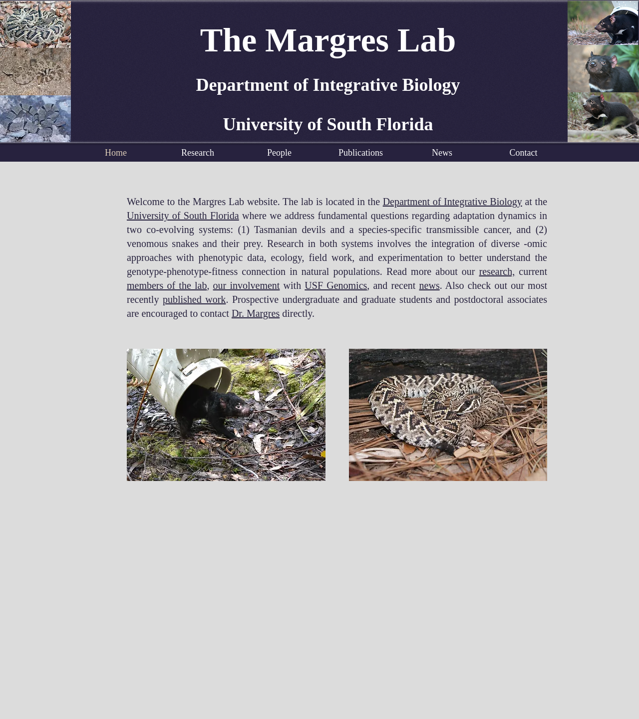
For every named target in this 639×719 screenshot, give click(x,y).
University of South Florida (183, 215)
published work (194, 299)
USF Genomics (336, 285)
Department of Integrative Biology (452, 201)
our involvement (246, 285)
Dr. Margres (256, 313)
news (429, 285)
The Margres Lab (328, 40)
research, (497, 271)
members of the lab (167, 285)
